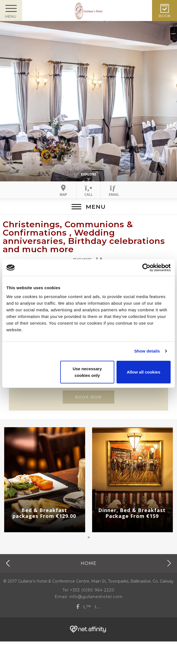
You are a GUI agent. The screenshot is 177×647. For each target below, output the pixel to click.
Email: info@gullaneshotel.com (89, 596)
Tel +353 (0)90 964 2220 (88, 590)
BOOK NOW (88, 397)
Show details (147, 351)
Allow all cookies (143, 371)
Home (89, 563)
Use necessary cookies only (87, 371)
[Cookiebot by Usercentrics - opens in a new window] (146, 268)
